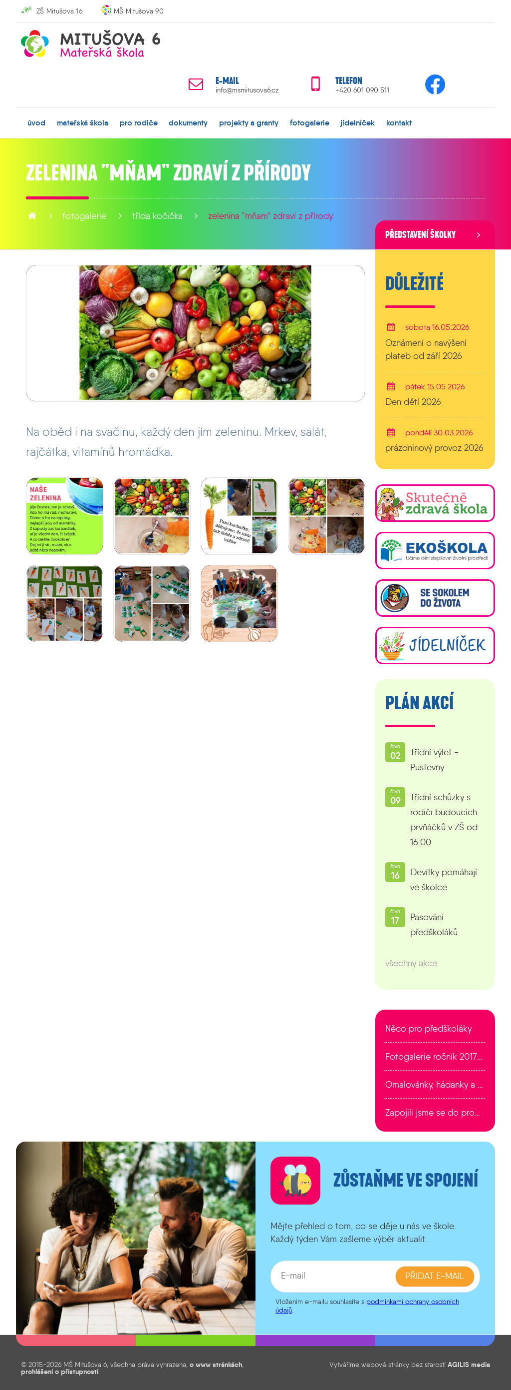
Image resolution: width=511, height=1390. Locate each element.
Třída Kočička (157, 215)
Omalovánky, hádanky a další (435, 1084)
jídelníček (357, 122)
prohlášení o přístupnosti (59, 1371)
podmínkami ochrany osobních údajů (367, 1305)
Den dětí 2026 (413, 401)
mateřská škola (82, 122)
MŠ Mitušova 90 (139, 10)
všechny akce (411, 963)
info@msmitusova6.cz (247, 90)
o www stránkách (216, 1364)
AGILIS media (469, 1364)
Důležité (414, 283)
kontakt (399, 122)
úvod (36, 122)
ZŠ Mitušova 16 (59, 10)
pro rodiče (139, 122)
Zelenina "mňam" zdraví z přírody (270, 215)
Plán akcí (419, 703)
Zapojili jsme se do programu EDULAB (435, 1112)
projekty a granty (248, 122)
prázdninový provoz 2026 (434, 447)
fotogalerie (309, 122)
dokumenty (188, 122)
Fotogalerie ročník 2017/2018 (435, 1056)
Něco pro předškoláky (428, 1028)
